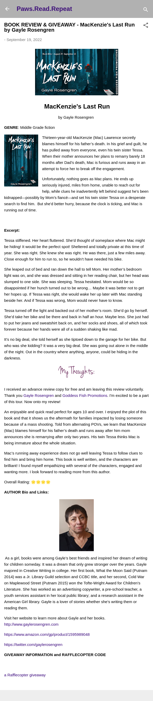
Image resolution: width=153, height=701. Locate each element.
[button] (146, 26)
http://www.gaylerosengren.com (31, 624)
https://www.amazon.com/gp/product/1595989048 (47, 634)
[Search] (146, 10)
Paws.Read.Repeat (44, 8)
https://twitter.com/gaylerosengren (33, 644)
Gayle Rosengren (38, 395)
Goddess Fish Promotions (84, 395)
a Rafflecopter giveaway (25, 675)
